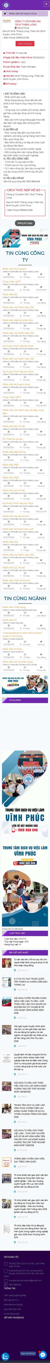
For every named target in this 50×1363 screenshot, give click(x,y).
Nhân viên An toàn (12, 649)
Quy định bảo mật (12, 1309)
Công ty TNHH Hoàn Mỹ (13, 639)
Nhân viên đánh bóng (14, 452)
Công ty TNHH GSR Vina (13, 623)
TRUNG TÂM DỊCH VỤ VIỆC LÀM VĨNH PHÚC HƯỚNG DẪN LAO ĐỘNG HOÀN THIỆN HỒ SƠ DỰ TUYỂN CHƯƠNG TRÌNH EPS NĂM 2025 (30, 1111)
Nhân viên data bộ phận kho (18, 320)
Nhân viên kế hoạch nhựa (16, 384)
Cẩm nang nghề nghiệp (15, 1295)
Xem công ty (25, 43)
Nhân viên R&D (11, 465)
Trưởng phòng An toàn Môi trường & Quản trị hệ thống (22, 634)
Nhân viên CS (10, 620)
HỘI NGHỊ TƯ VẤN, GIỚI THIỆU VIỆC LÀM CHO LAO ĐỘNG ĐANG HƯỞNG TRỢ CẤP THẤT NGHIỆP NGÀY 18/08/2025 (30, 1087)
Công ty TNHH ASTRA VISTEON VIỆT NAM (20, 610)
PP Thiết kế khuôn (13, 439)
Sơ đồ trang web (11, 1314)
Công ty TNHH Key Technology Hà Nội (20, 665)
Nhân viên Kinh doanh (14, 269)
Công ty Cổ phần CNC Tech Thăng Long (21, 272)
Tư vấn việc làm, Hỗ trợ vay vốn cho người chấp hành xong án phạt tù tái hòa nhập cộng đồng (31, 962)
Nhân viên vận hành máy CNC (18, 307)
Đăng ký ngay (25, 223)
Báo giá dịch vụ (11, 1300)
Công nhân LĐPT (12, 281)
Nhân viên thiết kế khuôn (16, 580)
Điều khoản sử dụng (13, 1304)
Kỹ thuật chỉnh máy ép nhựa (18, 346)
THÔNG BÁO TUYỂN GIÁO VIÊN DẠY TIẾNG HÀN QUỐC (29, 1160)
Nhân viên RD (10, 294)
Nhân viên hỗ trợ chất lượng (18, 662)
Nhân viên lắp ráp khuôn (16, 516)
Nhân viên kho (10, 542)
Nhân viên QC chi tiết (14, 426)
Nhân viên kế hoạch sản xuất (18, 529)
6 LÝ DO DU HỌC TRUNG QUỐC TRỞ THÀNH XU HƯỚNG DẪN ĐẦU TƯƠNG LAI (30, 982)
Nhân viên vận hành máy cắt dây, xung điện (23, 412)
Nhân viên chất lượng (14, 607)
